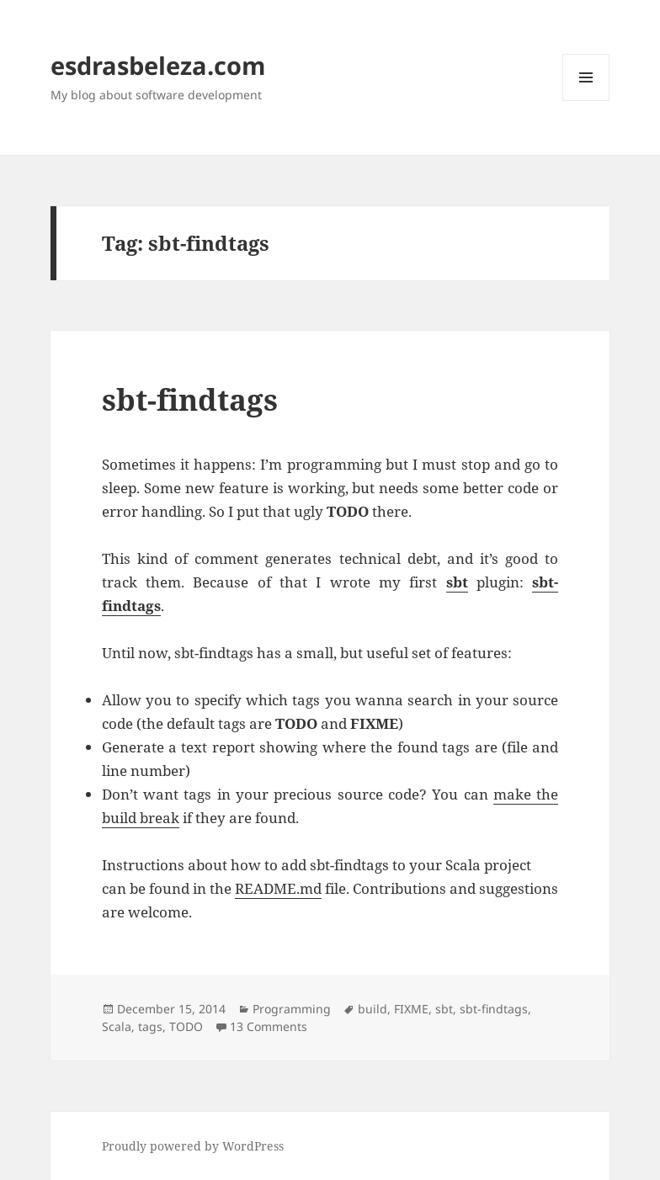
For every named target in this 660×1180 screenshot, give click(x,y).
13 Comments (268, 1026)
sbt (444, 1009)
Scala (116, 1026)
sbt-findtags (190, 399)
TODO (186, 1026)
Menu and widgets (586, 100)
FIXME (411, 1009)
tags (150, 1026)
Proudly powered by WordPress (193, 1146)
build (372, 1009)
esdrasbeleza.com (158, 65)
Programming (292, 1009)
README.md (278, 888)
